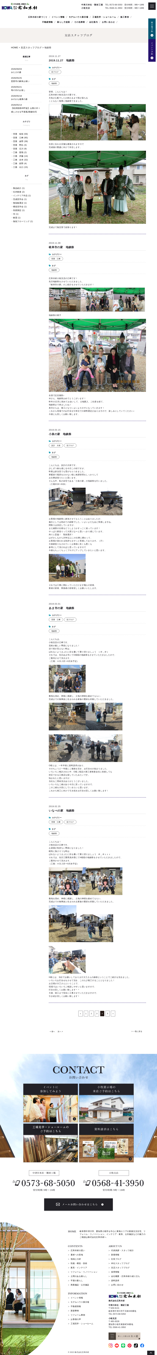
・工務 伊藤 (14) (19, 156)
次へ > (60, 1031)
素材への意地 (77, 1255)
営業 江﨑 (55, 259)
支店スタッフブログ (120, 1268)
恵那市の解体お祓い (26, 79)
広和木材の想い (78, 1250)
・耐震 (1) (16, 218)
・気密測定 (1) (18, 210)
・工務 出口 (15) (19, 167)
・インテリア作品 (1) (21, 196)
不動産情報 (47, 22)
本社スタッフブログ (120, 1263)
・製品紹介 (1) (18, 188)
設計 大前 (55, 445)
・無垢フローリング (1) (22, 221)
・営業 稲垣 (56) (19, 134)
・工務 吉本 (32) (19, 160)
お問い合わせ (117, 1285)
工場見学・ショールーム (104, 17)
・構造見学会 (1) (19, 207)
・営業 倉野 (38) (19, 141)
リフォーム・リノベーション (84, 1272)
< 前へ (52, 1031)
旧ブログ (55, 72)
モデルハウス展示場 (78, 17)
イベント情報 (58, 17)
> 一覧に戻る (136, 1031)
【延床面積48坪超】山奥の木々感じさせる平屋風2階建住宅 (26, 108)
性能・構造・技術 (79, 1263)
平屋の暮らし (77, 1281)
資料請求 (115, 1281)
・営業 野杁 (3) (19, 145)
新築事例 (75, 1311)
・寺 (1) (15, 214)
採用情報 (115, 1272)
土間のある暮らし (79, 1276)
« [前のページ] (80, 1014)
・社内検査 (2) (18, 192)
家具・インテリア (79, 1268)
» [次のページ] (113, 1014)
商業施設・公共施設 (80, 1285)
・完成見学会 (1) (19, 199)
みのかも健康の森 (26, 97)
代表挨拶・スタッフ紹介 (122, 1250)
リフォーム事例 (78, 1315)
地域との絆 (76, 1259)
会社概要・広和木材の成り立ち (125, 1276)
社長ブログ (116, 1259)
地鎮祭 (54, 83)
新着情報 (115, 1255)
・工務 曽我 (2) (19, 152)
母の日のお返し (26, 88)
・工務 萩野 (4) (19, 163)
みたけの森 (26, 70)
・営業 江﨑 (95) (19, 138)
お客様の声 (76, 1319)
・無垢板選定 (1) (19, 203)
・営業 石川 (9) (19, 149)
